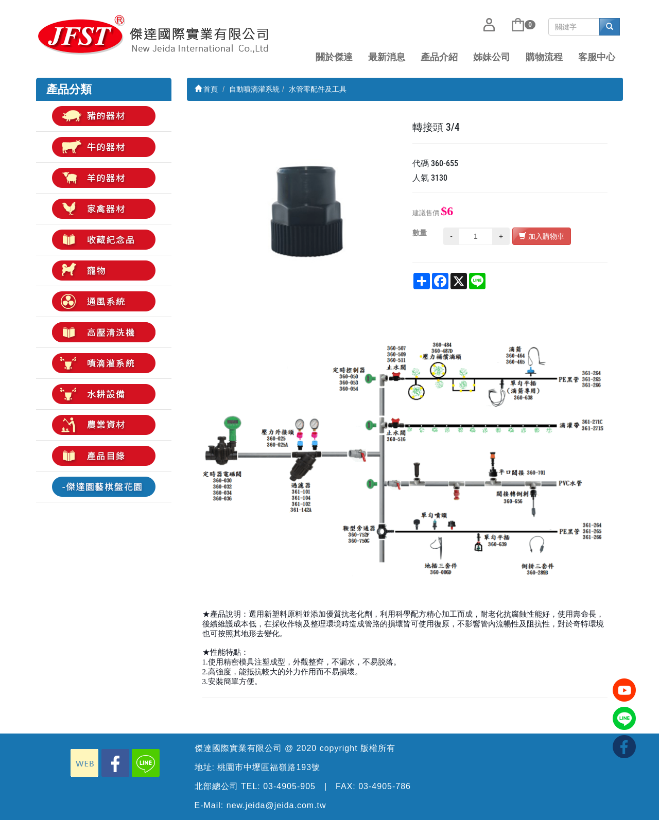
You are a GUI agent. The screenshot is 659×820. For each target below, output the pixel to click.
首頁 (206, 89)
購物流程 (544, 57)
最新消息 (386, 57)
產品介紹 (439, 57)
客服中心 (596, 57)
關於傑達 (334, 57)
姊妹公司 (491, 57)
